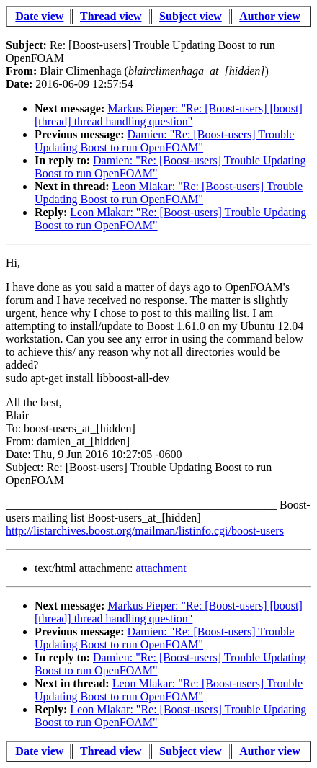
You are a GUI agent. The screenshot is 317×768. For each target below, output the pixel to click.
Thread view (110, 16)
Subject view (190, 16)
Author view (269, 16)
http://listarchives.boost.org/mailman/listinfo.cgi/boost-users (145, 530)
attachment (160, 568)
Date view (39, 16)
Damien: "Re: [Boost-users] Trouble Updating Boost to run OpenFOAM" (164, 140)
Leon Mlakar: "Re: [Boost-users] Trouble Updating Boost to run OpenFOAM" (169, 192)
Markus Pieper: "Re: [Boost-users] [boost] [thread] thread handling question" (169, 115)
